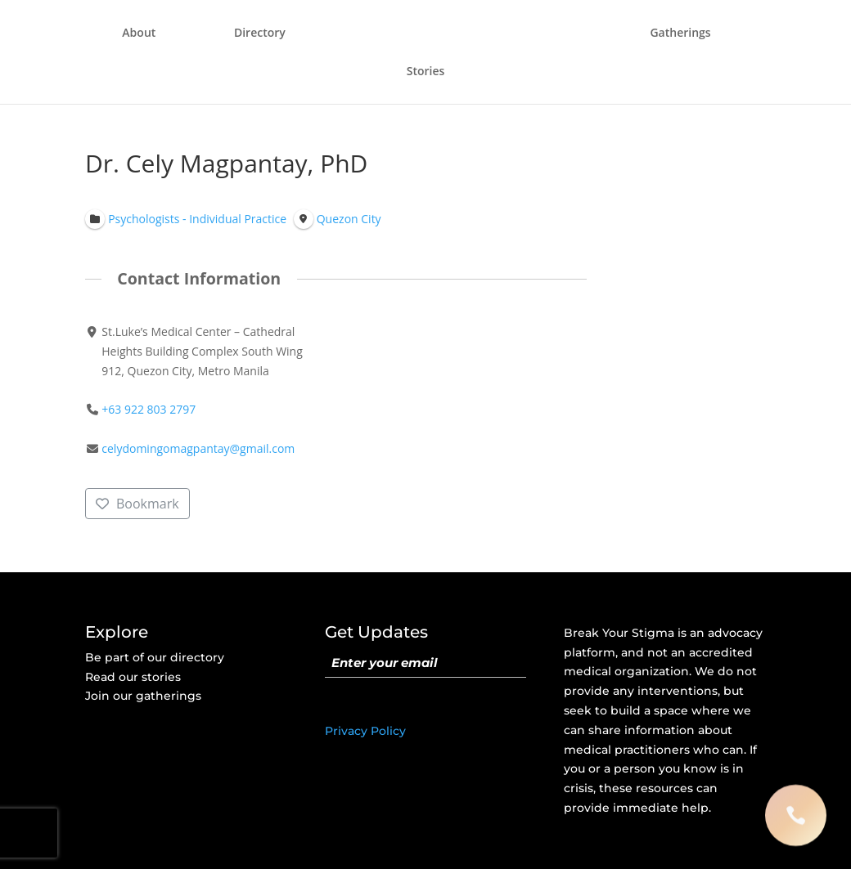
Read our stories (133, 677)
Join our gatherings (143, 695)
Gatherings (680, 33)
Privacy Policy (365, 730)
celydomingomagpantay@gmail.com (198, 449)
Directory (260, 33)
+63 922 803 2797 (148, 410)
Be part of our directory (154, 657)
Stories (426, 71)
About (138, 33)
